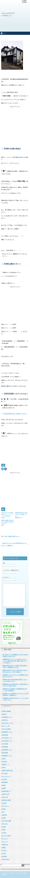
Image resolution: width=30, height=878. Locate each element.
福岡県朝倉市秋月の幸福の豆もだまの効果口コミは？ (21, 514)
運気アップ (6, 764)
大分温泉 (5, 743)
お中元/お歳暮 (7, 821)
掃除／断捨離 (7, 711)
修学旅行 (5, 782)
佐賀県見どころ (7, 717)
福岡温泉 (5, 735)
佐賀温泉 (5, 746)
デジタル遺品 (7, 835)
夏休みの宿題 (7, 800)
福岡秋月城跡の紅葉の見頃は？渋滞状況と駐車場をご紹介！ (7, 522)
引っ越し (5, 823)
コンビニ (5, 841)
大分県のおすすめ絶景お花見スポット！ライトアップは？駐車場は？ (7, 514)
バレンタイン (7, 776)
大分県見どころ (7, 740)
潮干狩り (5, 720)
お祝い (5, 832)
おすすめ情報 (7, 729)
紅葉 (4, 809)
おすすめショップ (8, 723)
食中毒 (5, 815)
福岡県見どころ (7, 732)
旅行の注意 (6, 794)
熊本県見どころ (7, 749)
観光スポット (16, 536)
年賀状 (5, 856)
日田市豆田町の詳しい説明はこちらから (15, 413)
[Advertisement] (15, 16)
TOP (8, 13)
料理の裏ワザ (7, 791)
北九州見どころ (7, 738)
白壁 (6, 536)
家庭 (4, 847)
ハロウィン (6, 806)
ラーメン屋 (6, 726)
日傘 (4, 826)
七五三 (5, 850)
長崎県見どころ (7, 755)
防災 (4, 829)
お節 (4, 853)
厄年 (4, 767)
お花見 (5, 779)
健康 (4, 788)
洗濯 (4, 818)
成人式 (5, 714)
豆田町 (10, 536)
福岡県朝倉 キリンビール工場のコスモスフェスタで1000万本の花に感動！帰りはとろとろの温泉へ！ (15, 661)
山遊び (5, 803)
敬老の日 (5, 844)
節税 (4, 785)
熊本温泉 (5, 752)
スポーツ (5, 838)
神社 (4, 758)
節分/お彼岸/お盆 (8, 770)
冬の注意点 (6, 859)
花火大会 (5, 797)
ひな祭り (5, 773)
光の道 (5, 761)
